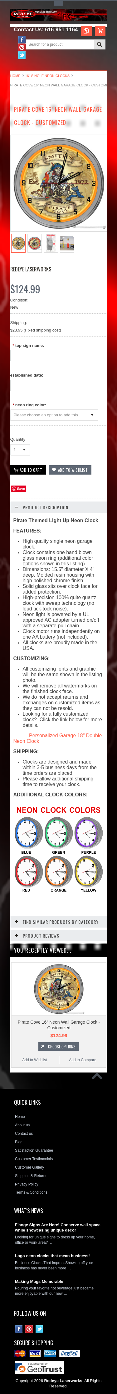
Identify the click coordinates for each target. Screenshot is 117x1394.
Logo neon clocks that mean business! (52, 1256)
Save (21, 489)
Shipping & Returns (31, 1176)
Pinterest (22, 47)
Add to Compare (82, 1060)
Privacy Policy (26, 1184)
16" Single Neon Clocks (47, 76)
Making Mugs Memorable (39, 1281)
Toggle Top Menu (58, 3)
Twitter (22, 55)
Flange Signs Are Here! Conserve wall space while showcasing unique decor (57, 1228)
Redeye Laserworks (30, 269)
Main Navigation (15, 64)
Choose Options (62, 1047)
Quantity (17, 439)
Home (15, 76)
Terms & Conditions (31, 1193)
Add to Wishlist (34, 1060)
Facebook (22, 40)
